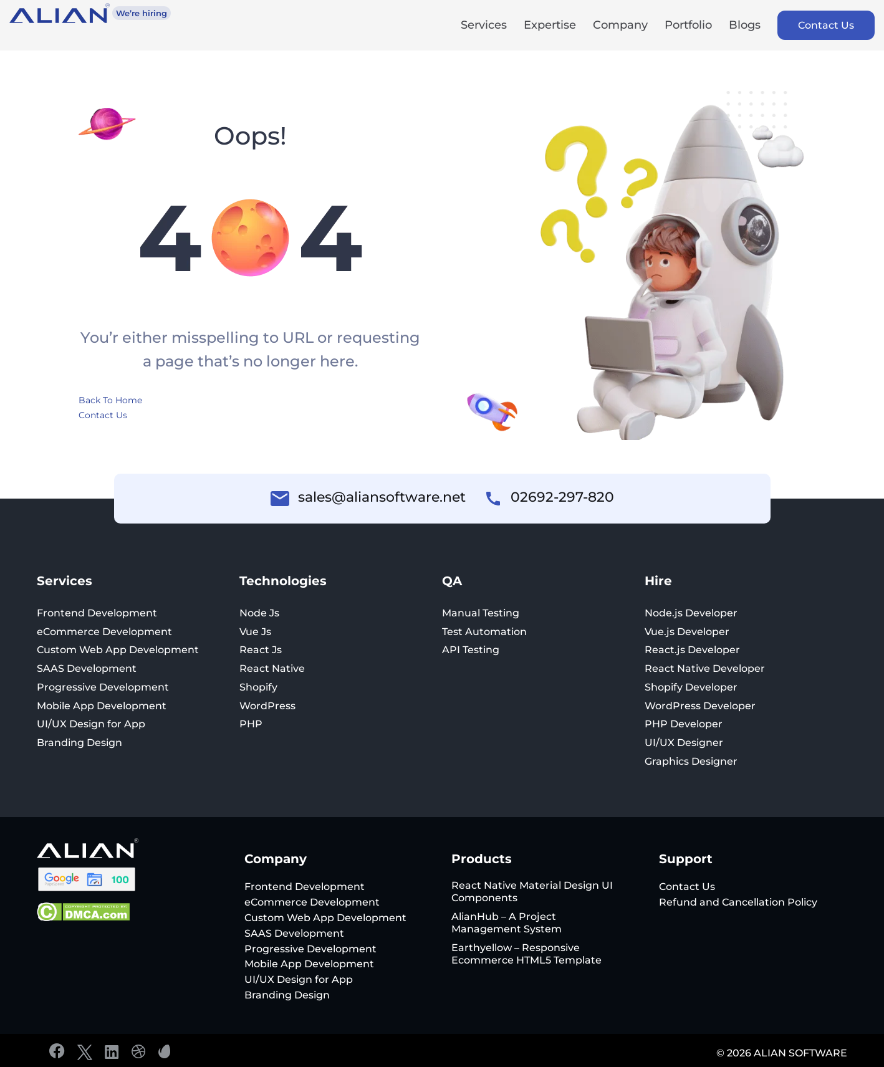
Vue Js (255, 632)
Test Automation (484, 632)
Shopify (258, 687)
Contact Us (826, 25)
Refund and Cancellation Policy (738, 902)
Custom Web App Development (118, 650)
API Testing (470, 650)
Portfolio (688, 26)
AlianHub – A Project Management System (506, 923)
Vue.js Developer (687, 632)
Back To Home (110, 400)
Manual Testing (480, 613)
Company (620, 26)
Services (484, 26)
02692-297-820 (562, 497)
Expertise (550, 26)
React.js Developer (692, 650)
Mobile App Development (101, 706)
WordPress (267, 706)
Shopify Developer (691, 687)
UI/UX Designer (684, 743)
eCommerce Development (104, 632)
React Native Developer (705, 668)
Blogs (745, 26)
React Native (272, 668)
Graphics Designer (691, 761)
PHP (250, 724)
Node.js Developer (691, 613)
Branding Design (79, 743)
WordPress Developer (700, 706)
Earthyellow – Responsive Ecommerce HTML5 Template (526, 954)
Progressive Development (103, 687)
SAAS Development (87, 668)
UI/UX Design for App (91, 724)
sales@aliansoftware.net (382, 497)
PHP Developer (684, 724)
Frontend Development (97, 613)
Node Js (259, 613)
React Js (260, 650)
